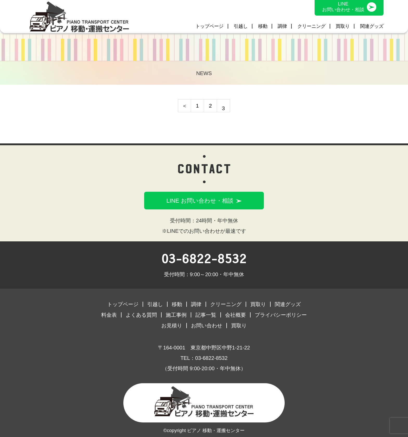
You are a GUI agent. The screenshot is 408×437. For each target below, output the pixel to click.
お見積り (171, 325)
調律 (282, 26)
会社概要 (235, 315)
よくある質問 (141, 315)
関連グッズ (372, 26)
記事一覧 (205, 315)
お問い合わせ (206, 325)
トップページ (209, 26)
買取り (343, 26)
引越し (241, 26)
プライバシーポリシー (281, 315)
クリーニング (311, 26)
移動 (262, 26)
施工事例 (176, 315)
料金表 (109, 315)
